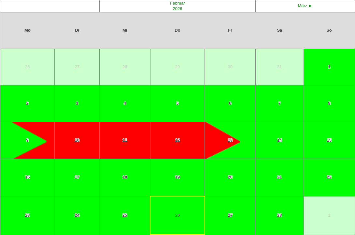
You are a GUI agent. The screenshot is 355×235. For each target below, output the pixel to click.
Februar (177, 3)
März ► (305, 5)
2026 (177, 8)
